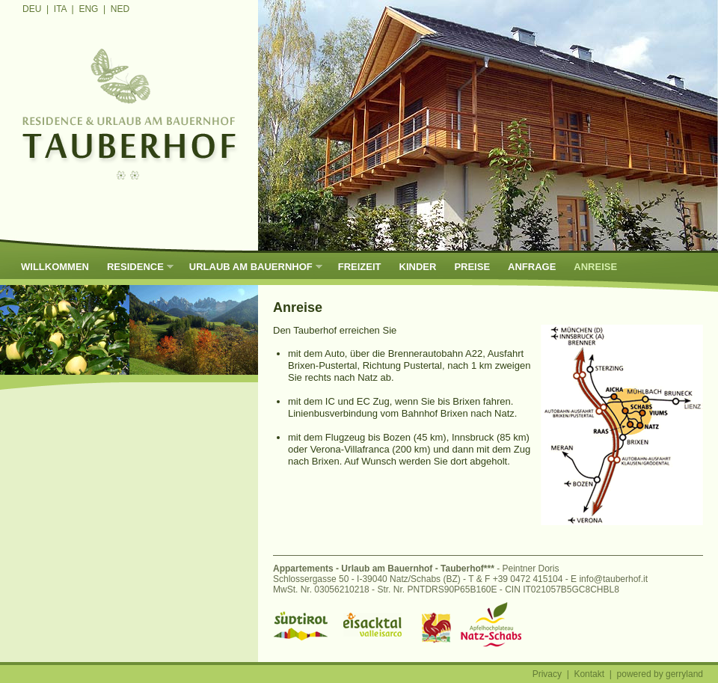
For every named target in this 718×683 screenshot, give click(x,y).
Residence (136, 266)
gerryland (684, 674)
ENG (88, 9)
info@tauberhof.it (613, 579)
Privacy (547, 674)
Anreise (595, 266)
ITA (60, 9)
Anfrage (532, 266)
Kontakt (589, 674)
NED (120, 9)
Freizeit (359, 266)
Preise (472, 266)
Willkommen (55, 266)
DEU (31, 9)
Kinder (418, 266)
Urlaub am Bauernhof (251, 266)
